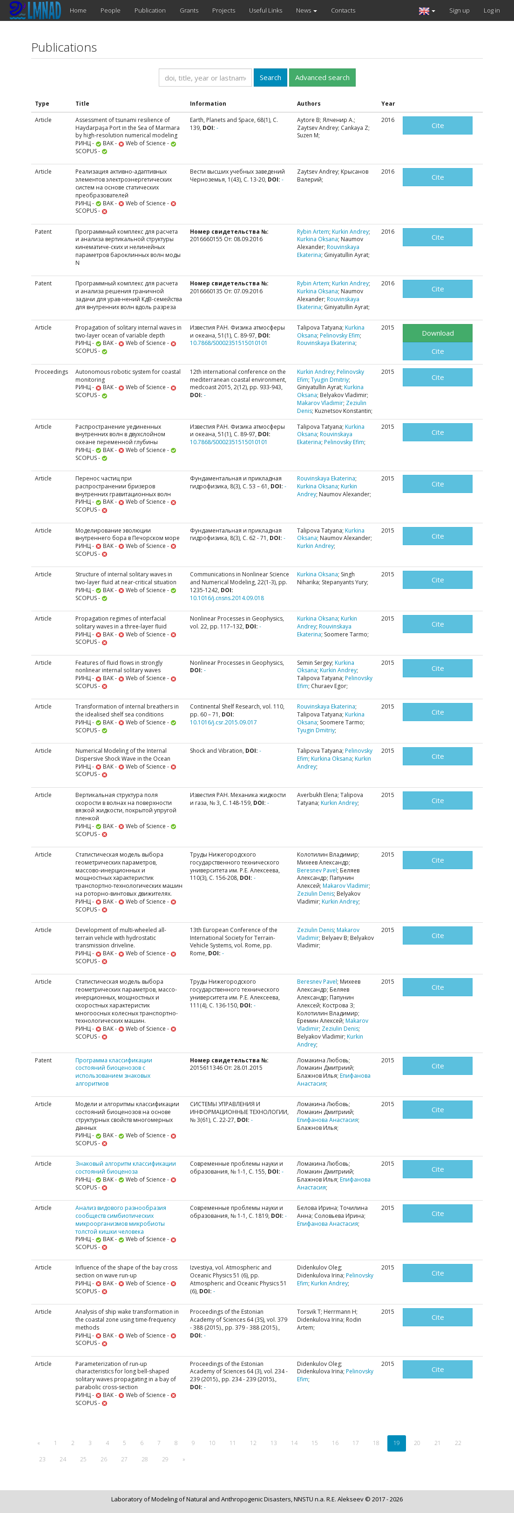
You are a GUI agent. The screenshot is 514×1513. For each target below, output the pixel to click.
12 (253, 1443)
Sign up (459, 10)
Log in (492, 10)
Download (438, 333)
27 (124, 1459)
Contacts (343, 10)
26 (104, 1459)
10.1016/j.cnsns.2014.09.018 (227, 598)
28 (145, 1459)
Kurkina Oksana (317, 239)
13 (274, 1443)
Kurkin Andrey (350, 232)
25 (83, 1459)
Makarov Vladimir (320, 403)
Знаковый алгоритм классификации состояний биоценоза (125, 1167)
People (111, 10)
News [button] (306, 10)
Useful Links (265, 10)
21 (437, 1443)
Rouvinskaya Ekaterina (328, 251)
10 (212, 1443)
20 (417, 1443)
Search (270, 77)
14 (294, 1443)
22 (458, 1443)
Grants (189, 10)
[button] (427, 10)
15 (314, 1443)
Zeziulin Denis (315, 894)
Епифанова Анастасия (327, 1120)
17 (355, 1443)
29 (165, 1459)
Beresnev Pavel (317, 870)
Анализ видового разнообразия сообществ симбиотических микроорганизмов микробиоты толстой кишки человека (120, 1219)
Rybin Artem (313, 232)
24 (63, 1459)
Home (78, 10)
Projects (223, 10)
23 (42, 1459)
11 (233, 1443)
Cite (438, 125)
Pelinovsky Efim (340, 335)
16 (335, 1443)
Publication (150, 10)
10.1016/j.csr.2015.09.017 (223, 722)
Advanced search (322, 77)
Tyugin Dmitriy (330, 380)
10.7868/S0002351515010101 (229, 343)
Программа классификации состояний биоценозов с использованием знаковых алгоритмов (113, 1071)
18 (376, 1443)
